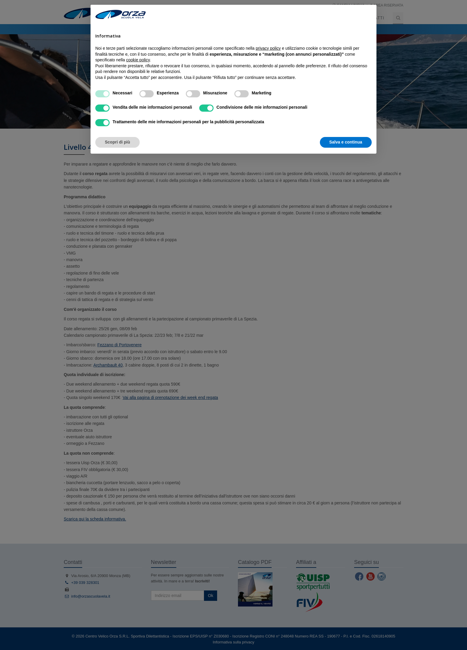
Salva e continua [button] (345, 142)
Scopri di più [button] (117, 142)
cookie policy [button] (138, 59)
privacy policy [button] (268, 48)
